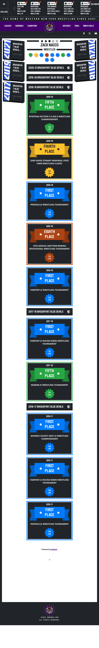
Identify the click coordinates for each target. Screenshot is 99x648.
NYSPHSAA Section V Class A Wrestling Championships (49, 131)
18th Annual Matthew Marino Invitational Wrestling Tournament (49, 259)
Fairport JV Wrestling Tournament (49, 304)
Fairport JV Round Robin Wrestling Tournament (49, 361)
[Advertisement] (14, 145)
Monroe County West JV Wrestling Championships (49, 460)
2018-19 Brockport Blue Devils (45, 95)
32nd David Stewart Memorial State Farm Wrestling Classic (49, 174)
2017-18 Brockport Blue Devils (45, 326)
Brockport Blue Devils (17, 47)
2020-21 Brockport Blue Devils (46, 67)
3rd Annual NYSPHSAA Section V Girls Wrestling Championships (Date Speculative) (53, 14)
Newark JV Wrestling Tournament (49, 403)
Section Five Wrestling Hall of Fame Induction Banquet (21, 14)
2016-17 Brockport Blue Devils (45, 425)
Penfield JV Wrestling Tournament (49, 217)
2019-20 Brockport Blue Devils (46, 81)
